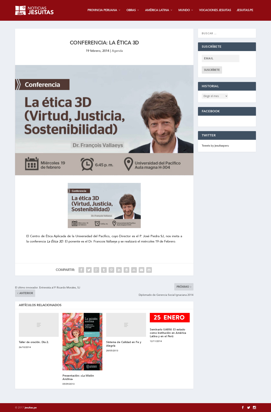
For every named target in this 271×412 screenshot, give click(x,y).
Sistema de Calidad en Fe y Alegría (123, 344)
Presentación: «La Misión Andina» (78, 377)
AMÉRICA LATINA (157, 10)
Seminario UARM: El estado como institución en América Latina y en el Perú (168, 333)
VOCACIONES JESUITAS (215, 10)
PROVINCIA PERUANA (102, 10)
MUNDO (184, 10)
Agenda (117, 51)
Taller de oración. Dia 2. (34, 342)
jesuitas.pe (31, 407)
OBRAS (131, 10)
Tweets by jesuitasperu (215, 146)
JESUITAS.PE (245, 10)
